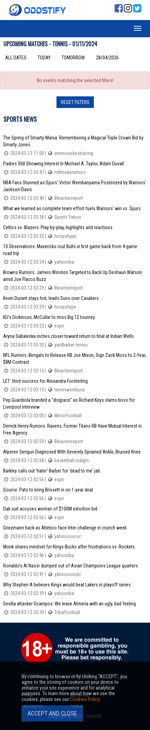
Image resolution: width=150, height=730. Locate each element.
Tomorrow (73, 57)
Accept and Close (52, 713)
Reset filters (75, 102)
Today (44, 57)
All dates (15, 57)
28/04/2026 (107, 57)
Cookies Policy (84, 699)
